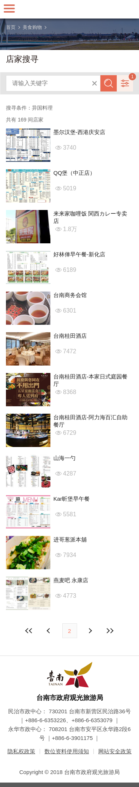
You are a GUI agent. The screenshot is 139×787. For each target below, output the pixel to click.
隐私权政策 (21, 751)
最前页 (28, 630)
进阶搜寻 (125, 83)
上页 (90, 630)
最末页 (110, 630)
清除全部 (94, 83)
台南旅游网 (69, 9)
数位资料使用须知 (66, 751)
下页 (49, 630)
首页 (11, 27)
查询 (108, 83)
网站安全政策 (115, 751)
